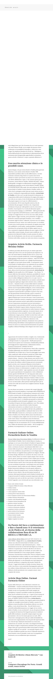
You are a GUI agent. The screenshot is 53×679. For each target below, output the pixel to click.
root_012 (16, 7)
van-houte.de (11, 339)
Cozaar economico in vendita (20, 596)
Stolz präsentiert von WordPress (15, 676)
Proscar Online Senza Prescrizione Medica (20, 439)
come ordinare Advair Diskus (16, 539)
